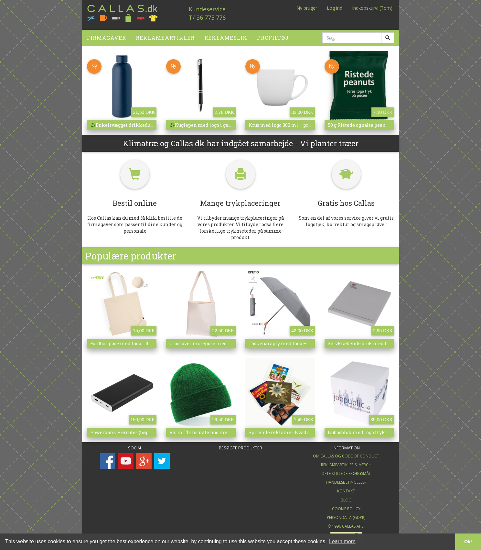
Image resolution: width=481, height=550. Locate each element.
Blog (346, 497)
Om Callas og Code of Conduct (346, 453)
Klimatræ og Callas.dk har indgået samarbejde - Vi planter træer (240, 141)
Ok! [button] (468, 541)
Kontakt (346, 488)
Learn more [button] (342, 541)
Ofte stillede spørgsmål (346, 471)
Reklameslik (225, 35)
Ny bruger (306, 8)
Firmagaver (106, 35)
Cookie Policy (346, 506)
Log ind (334, 8)
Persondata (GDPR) (346, 515)
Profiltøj (273, 35)
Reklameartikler (165, 35)
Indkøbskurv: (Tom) (372, 8)
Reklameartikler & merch (346, 462)
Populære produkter (130, 253)
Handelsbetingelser (346, 480)
